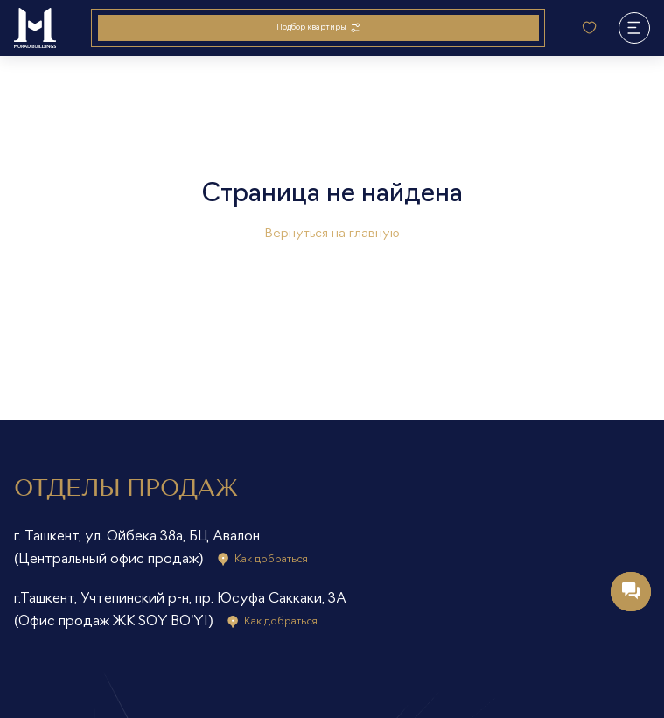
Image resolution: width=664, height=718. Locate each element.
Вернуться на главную (332, 233)
